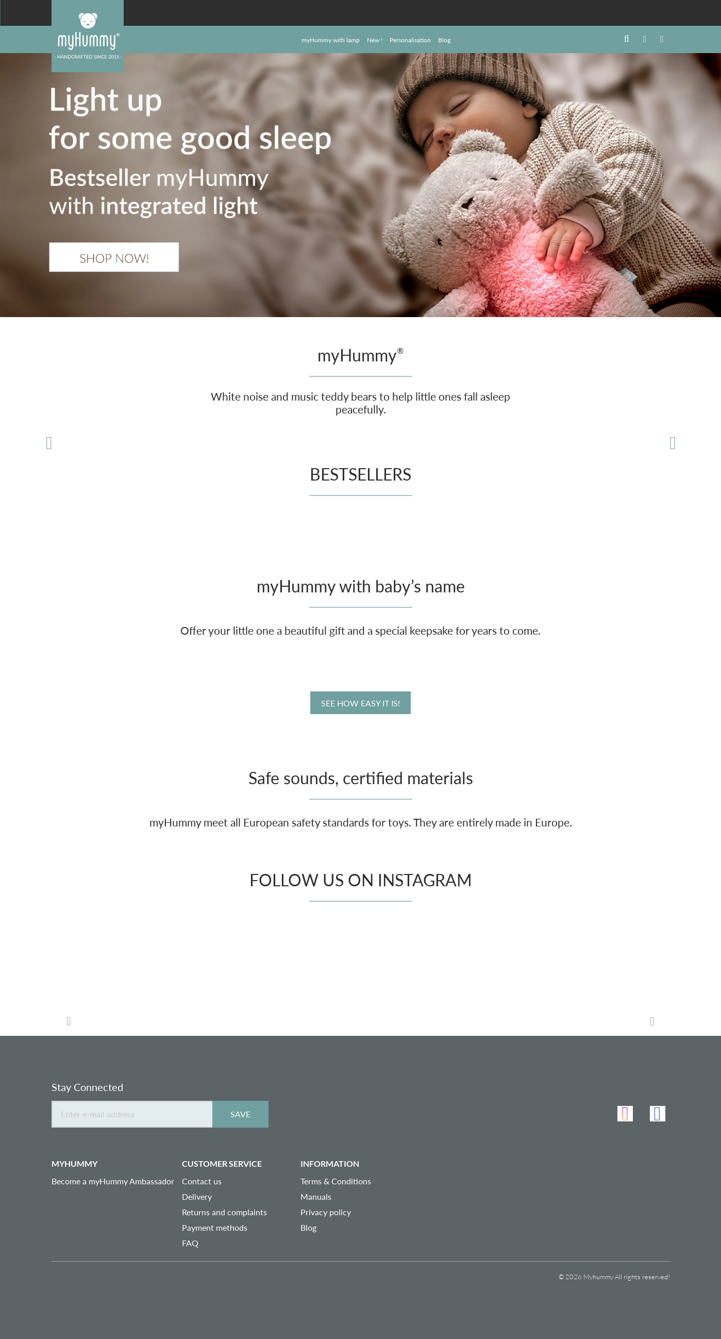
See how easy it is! (360, 703)
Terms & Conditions (335, 1181)
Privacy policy (325, 1212)
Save (240, 1114)
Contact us (202, 1181)
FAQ (190, 1243)
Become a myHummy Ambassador (113, 1181)
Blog (308, 1227)
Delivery (197, 1196)
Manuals (315, 1196)
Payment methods (214, 1227)
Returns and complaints (224, 1212)
